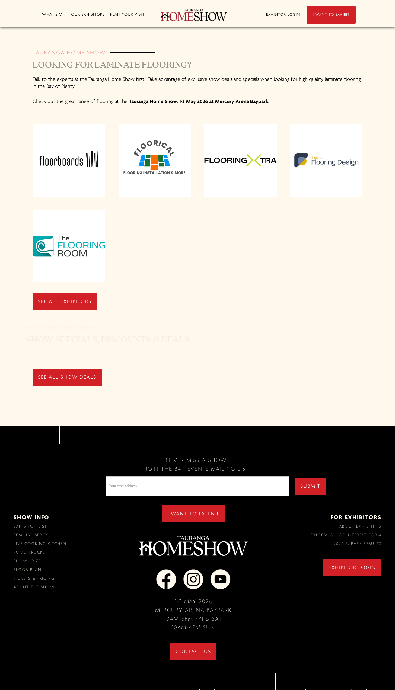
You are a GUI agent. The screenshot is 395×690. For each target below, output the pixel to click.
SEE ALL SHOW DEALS (67, 377)
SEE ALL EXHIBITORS (64, 301)
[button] (53, 14)
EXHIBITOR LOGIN (283, 15)
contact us (193, 651)
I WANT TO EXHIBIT (331, 15)
